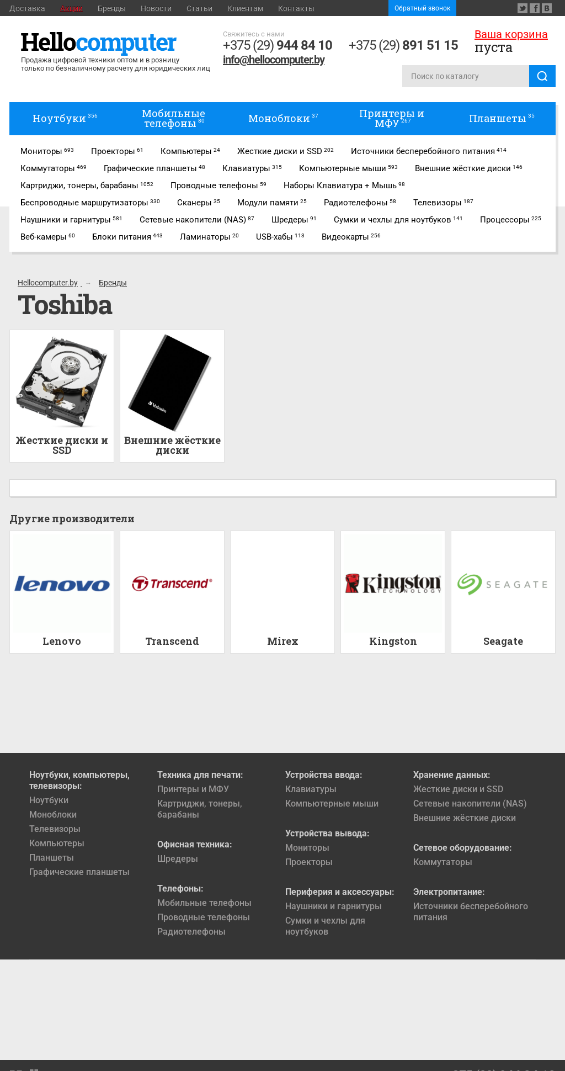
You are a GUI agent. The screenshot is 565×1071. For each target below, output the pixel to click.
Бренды (112, 8)
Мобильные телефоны (204, 903)
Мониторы (307, 847)
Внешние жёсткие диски (464, 818)
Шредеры (177, 858)
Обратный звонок (422, 8)
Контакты (296, 8)
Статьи (199, 8)
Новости (156, 8)
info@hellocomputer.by (273, 59)
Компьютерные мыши (332, 803)
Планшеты (51, 857)
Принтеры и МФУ (193, 789)
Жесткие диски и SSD (458, 789)
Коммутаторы (442, 862)
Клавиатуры (311, 789)
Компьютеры (56, 843)
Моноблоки (53, 814)
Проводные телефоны (203, 917)
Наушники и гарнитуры (333, 906)
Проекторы (309, 862)
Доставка (27, 8)
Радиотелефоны (191, 931)
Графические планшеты (79, 872)
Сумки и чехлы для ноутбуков (325, 926)
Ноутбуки (48, 800)
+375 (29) (277, 45)
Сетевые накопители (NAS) (470, 803)
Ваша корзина (511, 34)
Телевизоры (55, 829)
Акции (71, 8)
